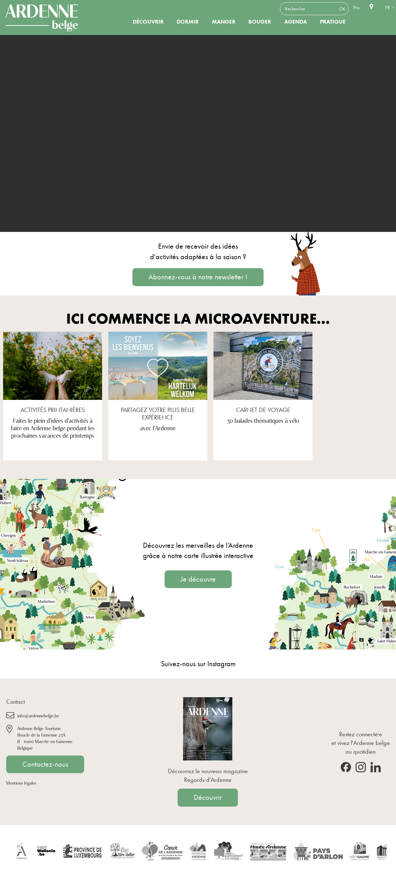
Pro (356, 8)
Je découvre (198, 579)
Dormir (188, 21)
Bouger (259, 21)
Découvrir (148, 21)
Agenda (295, 21)
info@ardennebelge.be (38, 715)
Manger (223, 21)
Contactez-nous (45, 764)
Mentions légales (21, 782)
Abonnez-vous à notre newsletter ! (198, 276)
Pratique (333, 21)
